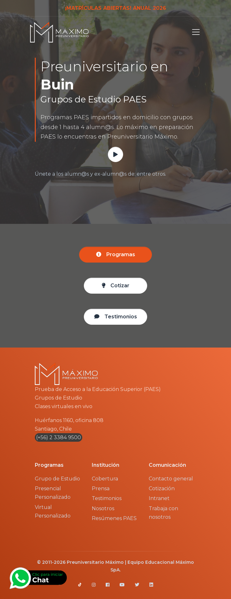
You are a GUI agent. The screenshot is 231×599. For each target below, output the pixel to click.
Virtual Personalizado (53, 511)
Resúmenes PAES (114, 518)
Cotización (162, 488)
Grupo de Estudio (57, 479)
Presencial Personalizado (53, 492)
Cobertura (105, 479)
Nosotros (103, 508)
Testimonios (107, 498)
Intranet (159, 498)
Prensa (100, 488)
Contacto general (171, 479)
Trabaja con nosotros (163, 512)
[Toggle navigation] (194, 32)
